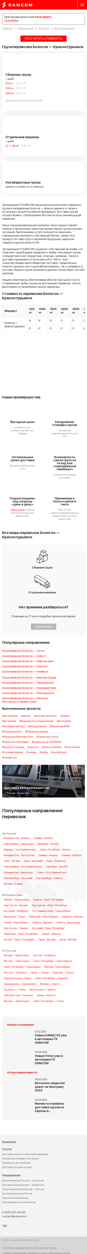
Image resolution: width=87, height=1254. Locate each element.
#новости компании (20, 1025)
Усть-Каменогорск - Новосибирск (52, 911)
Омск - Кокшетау (55, 861)
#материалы (9, 721)
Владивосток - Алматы (17, 838)
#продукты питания (13, 747)
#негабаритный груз (13, 726)
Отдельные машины (22, 137)
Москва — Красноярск (16, 955)
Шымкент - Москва (72, 916)
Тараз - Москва (47, 939)
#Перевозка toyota (47, 736)
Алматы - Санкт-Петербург (48, 899)
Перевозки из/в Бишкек (15, 1198)
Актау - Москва (68, 939)
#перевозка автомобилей (46, 742)
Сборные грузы (18, 74)
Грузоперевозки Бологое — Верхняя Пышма (29, 677)
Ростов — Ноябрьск (44, 955)
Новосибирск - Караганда (18, 844)
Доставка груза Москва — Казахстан (23, 1185)
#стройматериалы (12, 752)
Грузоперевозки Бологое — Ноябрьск (25, 671)
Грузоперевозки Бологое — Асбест (24, 656)
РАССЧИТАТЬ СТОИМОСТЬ (43, 38)
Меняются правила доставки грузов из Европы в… (49, 1107)
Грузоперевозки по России (17, 1193)
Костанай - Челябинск (16, 911)
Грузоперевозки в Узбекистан (19, 1202)
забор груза (17, 510)
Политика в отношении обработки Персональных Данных (29, 1248)
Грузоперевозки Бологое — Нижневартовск (29, 688)
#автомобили (10, 716)
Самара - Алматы (43, 838)
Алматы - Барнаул (43, 922)
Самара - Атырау (48, 855)
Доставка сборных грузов (17, 1167)
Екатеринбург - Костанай (18, 878)
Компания (9, 1142)
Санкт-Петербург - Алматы (55, 849)
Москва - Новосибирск (58, 967)
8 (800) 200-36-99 (13, 1212)
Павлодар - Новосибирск (43, 916)
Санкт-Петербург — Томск (48, 1001)
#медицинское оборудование (36, 721)
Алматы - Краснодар (68, 922)
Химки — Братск (46, 995)
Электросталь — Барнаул (18, 995)
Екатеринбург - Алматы (49, 878)
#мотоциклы (64, 721)
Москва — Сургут (50, 984)
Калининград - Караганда (18, 872)
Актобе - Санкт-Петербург (19, 939)
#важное (26, 716)
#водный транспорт (45, 716)
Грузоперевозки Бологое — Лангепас (25, 698)
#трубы (44, 752)
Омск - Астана (12, 861)
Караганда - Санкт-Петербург (21, 934)
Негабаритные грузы (23, 182)
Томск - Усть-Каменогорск (52, 872)
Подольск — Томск (15, 989)
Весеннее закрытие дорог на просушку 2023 (50, 1087)
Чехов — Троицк (40, 972)
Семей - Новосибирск (16, 922)
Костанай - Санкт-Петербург (48, 928)
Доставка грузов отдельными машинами (25, 1154)
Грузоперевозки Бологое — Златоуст (25, 666)
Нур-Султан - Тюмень (16, 928)
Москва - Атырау (13, 883)
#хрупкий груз (59, 752)
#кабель (65, 716)
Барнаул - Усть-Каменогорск (20, 849)
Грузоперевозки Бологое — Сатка (23, 651)
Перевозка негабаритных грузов (20, 1158)
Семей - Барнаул (51, 934)
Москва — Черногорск (16, 961)
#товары (31, 752)
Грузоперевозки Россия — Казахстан (23, 1180)
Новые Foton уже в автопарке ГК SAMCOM (49, 1060)
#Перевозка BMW (60, 726)
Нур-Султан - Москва (16, 905)
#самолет (33, 747)
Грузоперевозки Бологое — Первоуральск (28, 683)
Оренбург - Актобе (48, 844)
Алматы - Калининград (16, 899)
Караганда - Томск (14, 916)
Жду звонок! (43, 626)
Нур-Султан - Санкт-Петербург (49, 905)
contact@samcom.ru (14, 1216)
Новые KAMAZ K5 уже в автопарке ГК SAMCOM (51, 1039)
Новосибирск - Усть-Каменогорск (23, 866)
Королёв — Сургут (63, 972)
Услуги (7, 1149)
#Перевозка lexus (12, 731)
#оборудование (37, 726)
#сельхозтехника (51, 747)
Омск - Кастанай (33, 861)
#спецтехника (72, 747)
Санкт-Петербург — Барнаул (51, 978)
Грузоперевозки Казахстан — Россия (23, 1189)
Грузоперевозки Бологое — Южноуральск (28, 693)
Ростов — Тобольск (15, 972)
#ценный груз (9, 757)
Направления (11, 1175)
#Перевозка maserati (36, 731)
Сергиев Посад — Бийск (17, 978)
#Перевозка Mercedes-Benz (17, 736)
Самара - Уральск (72, 855)
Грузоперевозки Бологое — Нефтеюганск (28, 661)
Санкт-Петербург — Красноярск (22, 967)
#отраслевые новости (22, 1072)
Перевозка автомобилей (16, 1163)
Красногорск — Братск (43, 989)
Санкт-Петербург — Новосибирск (52, 961)
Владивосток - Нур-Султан (19, 855)
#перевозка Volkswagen (15, 742)
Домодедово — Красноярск (20, 984)
